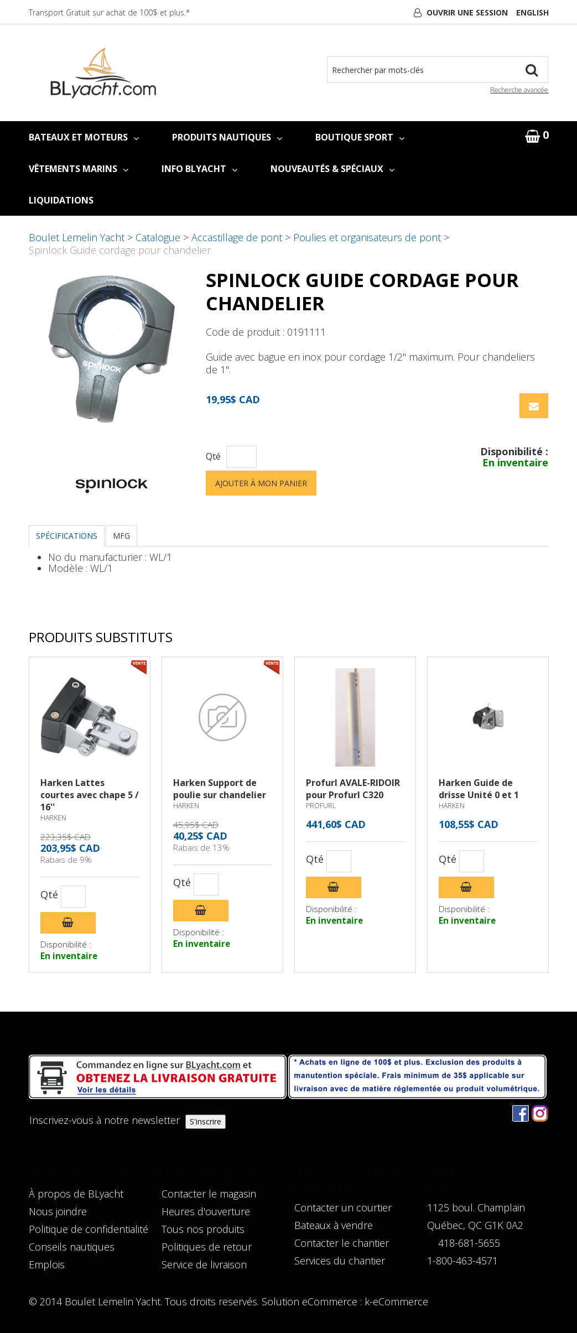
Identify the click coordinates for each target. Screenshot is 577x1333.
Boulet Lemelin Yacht (76, 237)
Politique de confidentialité (88, 1229)
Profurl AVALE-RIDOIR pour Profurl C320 (353, 789)
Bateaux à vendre (333, 1225)
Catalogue (158, 237)
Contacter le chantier (341, 1242)
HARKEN (53, 817)
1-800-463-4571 (462, 1260)
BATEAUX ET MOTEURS (84, 137)
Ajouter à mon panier (261, 483)
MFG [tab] (121, 535)
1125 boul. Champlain (476, 1207)
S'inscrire (205, 1121)
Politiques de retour (207, 1246)
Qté (213, 456)
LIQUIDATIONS (61, 200)
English (532, 12)
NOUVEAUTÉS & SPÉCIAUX (332, 169)
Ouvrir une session (467, 12)
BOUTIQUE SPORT (359, 137)
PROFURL (321, 805)
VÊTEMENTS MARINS (78, 169)
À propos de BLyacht (76, 1193)
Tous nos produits (203, 1229)
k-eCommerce (396, 1301)
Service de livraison (204, 1264)
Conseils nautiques (72, 1246)
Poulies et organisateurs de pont (367, 237)
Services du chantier (339, 1260)
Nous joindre (58, 1211)
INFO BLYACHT (199, 169)
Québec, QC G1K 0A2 (475, 1225)
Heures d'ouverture (206, 1211)
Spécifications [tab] (66, 535)
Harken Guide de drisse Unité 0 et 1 (479, 789)
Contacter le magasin (209, 1193)
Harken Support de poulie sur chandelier (219, 789)
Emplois (47, 1264)
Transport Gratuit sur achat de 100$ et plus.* (109, 12)
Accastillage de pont (236, 237)
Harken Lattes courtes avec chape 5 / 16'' (89, 795)
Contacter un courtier (343, 1207)
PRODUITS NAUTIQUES (227, 137)
